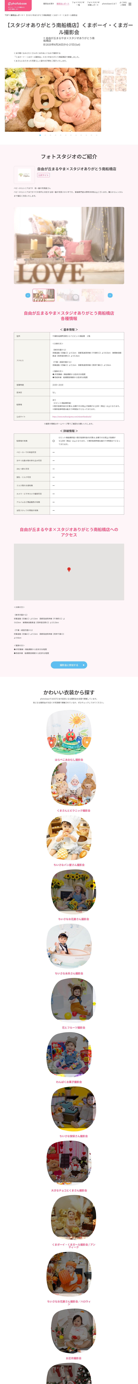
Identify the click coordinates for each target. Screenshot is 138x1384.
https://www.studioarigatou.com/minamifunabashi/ (74, 416)
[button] (69, 569)
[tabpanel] (53, 100)
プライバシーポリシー (70, 1374)
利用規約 (15, 1374)
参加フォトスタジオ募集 (116, 1374)
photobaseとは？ (109, 3)
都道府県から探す (51, 1353)
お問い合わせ (117, 1357)
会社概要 (70, 1360)
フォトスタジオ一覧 (78, 3)
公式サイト (43, 175)
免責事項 (92, 1374)
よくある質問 (98, 1357)
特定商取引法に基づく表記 (40, 1374)
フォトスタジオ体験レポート (93, 3)
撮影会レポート (63, 3)
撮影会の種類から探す (53, 1357)
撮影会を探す (48, 3)
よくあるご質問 (123, 3)
